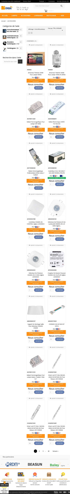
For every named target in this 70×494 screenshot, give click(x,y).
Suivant (56, 451)
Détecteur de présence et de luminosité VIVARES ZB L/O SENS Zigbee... (56, 224)
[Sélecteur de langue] (42, 1)
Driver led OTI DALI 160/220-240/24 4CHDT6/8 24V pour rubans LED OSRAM (35, 428)
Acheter (38, 88)
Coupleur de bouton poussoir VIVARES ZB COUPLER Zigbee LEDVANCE (57, 275)
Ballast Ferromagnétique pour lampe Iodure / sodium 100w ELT (36, 377)
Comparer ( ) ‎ (32, 41)
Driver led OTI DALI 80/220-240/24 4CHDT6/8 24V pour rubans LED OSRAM (56, 377)
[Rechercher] (49, 5)
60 (48, 451)
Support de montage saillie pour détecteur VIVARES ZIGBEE (36, 326)
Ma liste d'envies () (63, 1)
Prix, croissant (58, 29)
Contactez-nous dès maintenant (10, 1)
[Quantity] (30, 88)
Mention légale (23, 492)
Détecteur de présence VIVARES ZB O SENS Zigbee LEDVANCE (36, 275)
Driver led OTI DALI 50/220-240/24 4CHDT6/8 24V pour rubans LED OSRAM (56, 428)
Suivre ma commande (11, 492)
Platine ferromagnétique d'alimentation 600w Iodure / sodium (35, 173)
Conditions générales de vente (37, 492)
